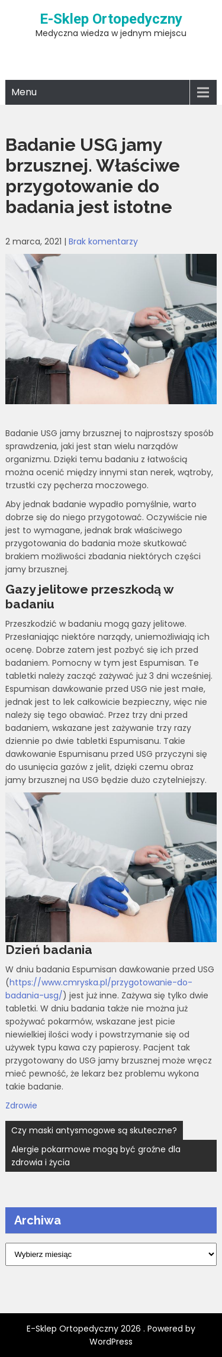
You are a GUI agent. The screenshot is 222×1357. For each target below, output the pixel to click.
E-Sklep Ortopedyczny (111, 19)
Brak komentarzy (103, 241)
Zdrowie (21, 1105)
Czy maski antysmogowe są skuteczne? (94, 1130)
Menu (24, 92)
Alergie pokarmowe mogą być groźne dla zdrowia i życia (96, 1155)
